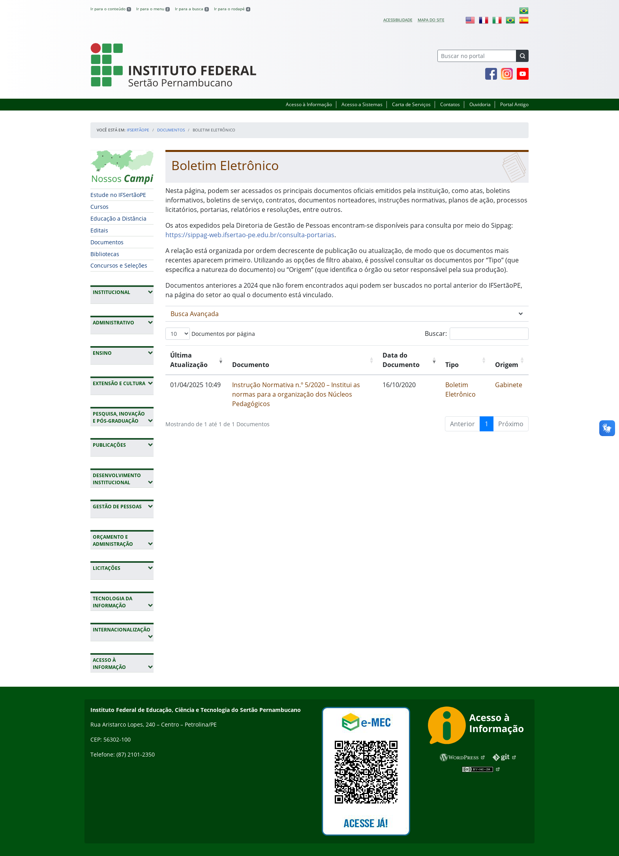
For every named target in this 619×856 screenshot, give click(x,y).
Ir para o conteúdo (110, 8)
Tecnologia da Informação (123, 602)
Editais (99, 230)
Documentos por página (210, 334)
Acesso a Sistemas (362, 104)
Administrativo (123, 322)
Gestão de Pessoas (123, 506)
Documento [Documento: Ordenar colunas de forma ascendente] (250, 364)
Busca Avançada (195, 313)
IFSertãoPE (138, 130)
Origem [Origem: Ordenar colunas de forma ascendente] (506, 364)
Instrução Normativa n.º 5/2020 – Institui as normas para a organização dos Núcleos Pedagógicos (296, 394)
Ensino (123, 352)
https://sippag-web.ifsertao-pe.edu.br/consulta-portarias (249, 234)
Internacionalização (121, 633)
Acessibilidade (398, 19)
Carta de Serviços (411, 104)
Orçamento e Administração (123, 540)
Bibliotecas (104, 254)
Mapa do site (431, 19)
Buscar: (477, 334)
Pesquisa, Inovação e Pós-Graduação (123, 417)
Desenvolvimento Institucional (123, 479)
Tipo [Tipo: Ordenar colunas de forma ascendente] (452, 364)
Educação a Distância (118, 218)
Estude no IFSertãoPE (118, 195)
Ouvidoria (480, 104)
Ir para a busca (192, 8)
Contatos (450, 104)
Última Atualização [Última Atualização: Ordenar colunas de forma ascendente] (189, 360)
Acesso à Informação (309, 104)
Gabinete (508, 384)
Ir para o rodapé (232, 8)
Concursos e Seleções (118, 265)
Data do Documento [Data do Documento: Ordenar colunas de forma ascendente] (401, 360)
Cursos (99, 206)
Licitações (123, 567)
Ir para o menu (153, 8)
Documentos (171, 130)
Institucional (123, 292)
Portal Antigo (514, 104)
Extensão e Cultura (123, 383)
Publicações (123, 444)
